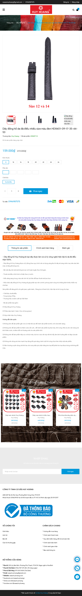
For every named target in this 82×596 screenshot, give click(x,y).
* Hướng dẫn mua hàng (50, 531)
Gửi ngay (70, 471)
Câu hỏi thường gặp (9, 543)
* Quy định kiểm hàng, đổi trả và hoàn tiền (56, 539)
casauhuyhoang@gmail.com (12, 2)
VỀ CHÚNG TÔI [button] (9, 526)
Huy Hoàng (14, 417)
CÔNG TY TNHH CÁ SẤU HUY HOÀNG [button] (18, 489)
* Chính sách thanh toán (50, 535)
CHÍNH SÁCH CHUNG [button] (51, 526)
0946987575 (29, 2)
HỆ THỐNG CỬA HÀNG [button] (12, 560)
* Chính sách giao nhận (50, 546)
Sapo (59, 593)
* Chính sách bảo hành (50, 543)
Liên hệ (5, 535)
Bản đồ (5, 539)
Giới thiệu (6, 531)
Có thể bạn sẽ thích (41, 382)
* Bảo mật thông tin (49, 550)
